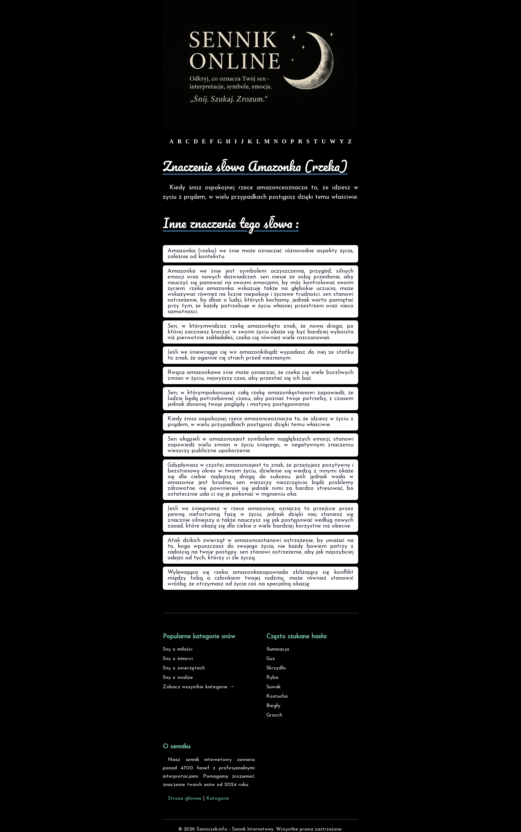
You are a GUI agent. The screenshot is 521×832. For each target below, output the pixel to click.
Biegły (273, 706)
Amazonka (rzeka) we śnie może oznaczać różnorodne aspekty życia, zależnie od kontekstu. (260, 254)
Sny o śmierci (178, 658)
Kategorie (217, 798)
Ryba (272, 677)
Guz (270, 658)
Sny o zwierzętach (184, 668)
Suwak (273, 687)
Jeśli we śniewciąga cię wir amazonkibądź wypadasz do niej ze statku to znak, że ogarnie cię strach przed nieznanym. (260, 355)
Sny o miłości (177, 649)
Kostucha (277, 696)
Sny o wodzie (178, 677)
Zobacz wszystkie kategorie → (198, 687)
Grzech (274, 715)
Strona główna (184, 798)
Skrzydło (276, 668)
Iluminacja (277, 649)
